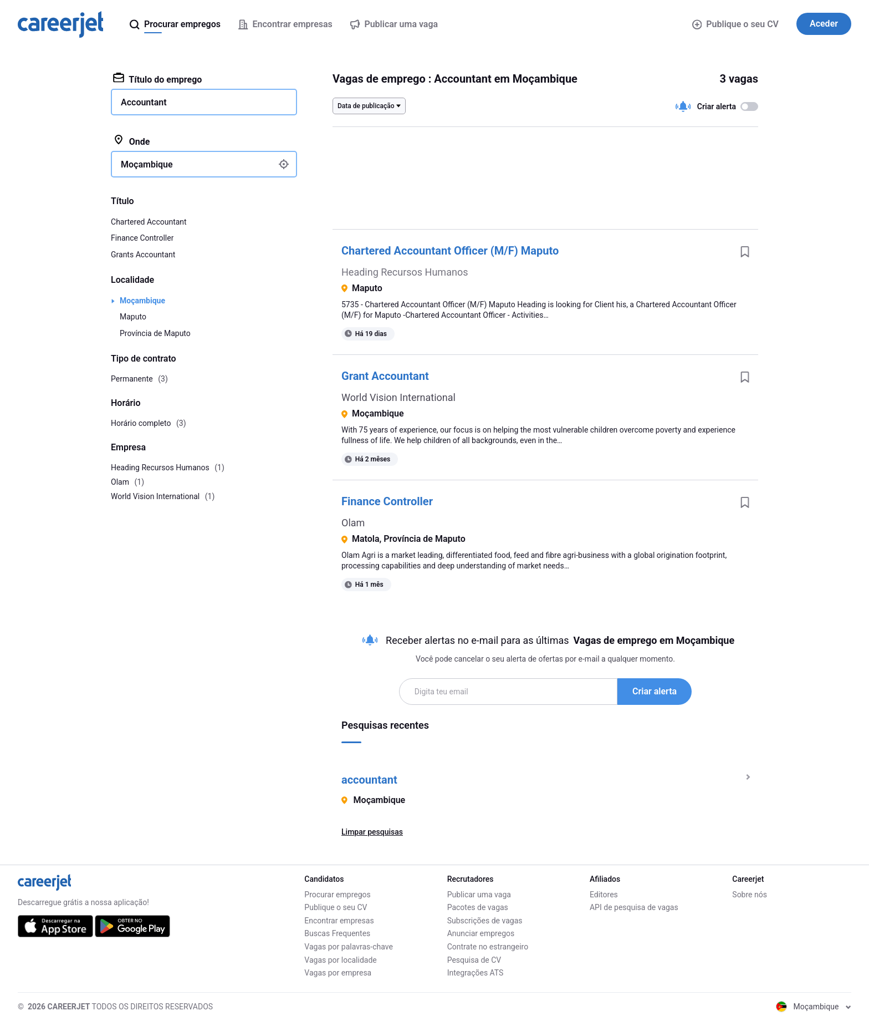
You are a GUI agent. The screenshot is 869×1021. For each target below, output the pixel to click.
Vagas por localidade (340, 960)
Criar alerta (654, 691)
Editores (604, 894)
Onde (131, 141)
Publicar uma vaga (479, 894)
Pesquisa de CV (474, 960)
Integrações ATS (475, 972)
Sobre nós (749, 894)
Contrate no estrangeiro (488, 946)
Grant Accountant (385, 376)
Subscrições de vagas (485, 920)
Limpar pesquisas (372, 831)
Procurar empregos (337, 894)
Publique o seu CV (735, 24)
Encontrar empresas (339, 920)
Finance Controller (387, 501)
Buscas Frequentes (337, 933)
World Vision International (398, 397)
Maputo (133, 316)
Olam (353, 523)
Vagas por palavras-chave (348, 946)
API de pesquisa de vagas (634, 907)
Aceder (824, 23)
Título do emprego (157, 79)
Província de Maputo (155, 333)
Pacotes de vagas (477, 907)
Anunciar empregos (481, 933)
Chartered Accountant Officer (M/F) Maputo (450, 250)
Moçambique (142, 300)
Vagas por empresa (337, 972)
